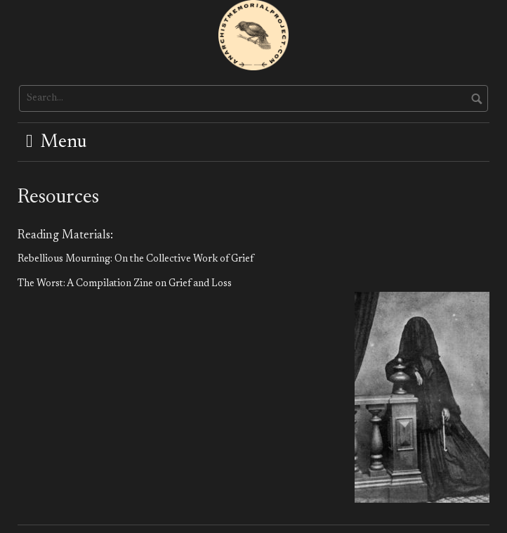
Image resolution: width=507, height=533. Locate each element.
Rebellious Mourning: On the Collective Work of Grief (135, 259)
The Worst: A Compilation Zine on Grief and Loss (125, 284)
